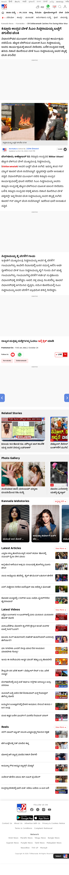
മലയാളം (59, 1)
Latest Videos (10, 609)
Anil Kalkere (13, 149)
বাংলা (39, 1)
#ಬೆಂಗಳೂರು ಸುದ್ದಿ (43, 17)
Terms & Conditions (23, 828)
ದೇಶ (61, 12)
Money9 (43, 848)
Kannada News (7, 23)
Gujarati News (12, 843)
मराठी (24, 1)
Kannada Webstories (15, 501)
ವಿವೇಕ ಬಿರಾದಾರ (32, 148)
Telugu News (40, 838)
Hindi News (13, 838)
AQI (42, 7)
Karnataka (20, 23)
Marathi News (26, 838)
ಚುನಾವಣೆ (29, 17)
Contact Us (7, 823)
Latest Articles (11, 548)
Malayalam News (54, 843)
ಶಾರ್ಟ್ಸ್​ (19, 17)
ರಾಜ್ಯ (31, 12)
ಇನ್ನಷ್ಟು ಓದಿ (60, 501)
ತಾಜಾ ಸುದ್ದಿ (10, 12)
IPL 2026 (23, 12)
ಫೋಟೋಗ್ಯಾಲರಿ (50, 12)
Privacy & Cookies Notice (53, 823)
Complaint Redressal (43, 828)
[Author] (4, 150)
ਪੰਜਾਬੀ (45, 1)
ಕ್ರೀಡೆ (56, 17)
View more (60, 548)
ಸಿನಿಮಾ (38, 12)
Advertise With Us (32, 823)
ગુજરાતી (31, 1)
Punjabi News (27, 843)
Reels (5, 727)
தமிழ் (52, 1)
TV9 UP (34, 848)
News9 (4, 1)
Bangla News (54, 838)
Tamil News (40, 843)
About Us (18, 823)
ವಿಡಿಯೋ (10, 17)
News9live (25, 848)
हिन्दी (11, 1)
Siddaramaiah (21, 360)
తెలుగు (17, 1)
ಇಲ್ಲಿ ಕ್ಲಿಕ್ (42, 341)
